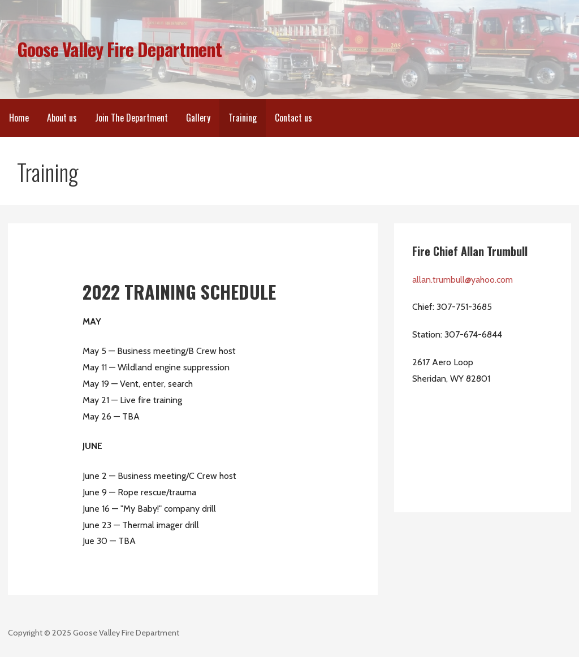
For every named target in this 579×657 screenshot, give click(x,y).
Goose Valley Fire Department (119, 49)
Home (19, 117)
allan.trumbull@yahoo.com (462, 279)
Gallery (198, 117)
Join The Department (131, 117)
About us (62, 117)
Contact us (293, 117)
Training (242, 117)
